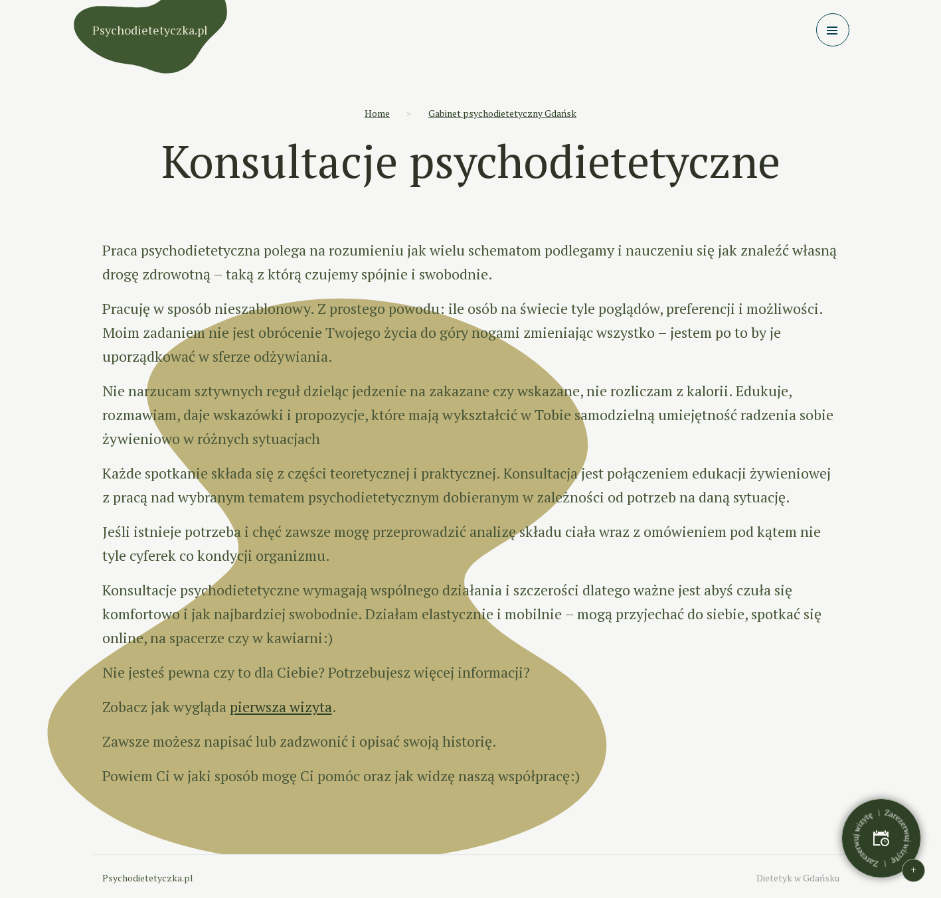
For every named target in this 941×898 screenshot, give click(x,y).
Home (377, 113)
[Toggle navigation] (832, 29)
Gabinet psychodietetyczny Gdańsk (502, 113)
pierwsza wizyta (281, 706)
